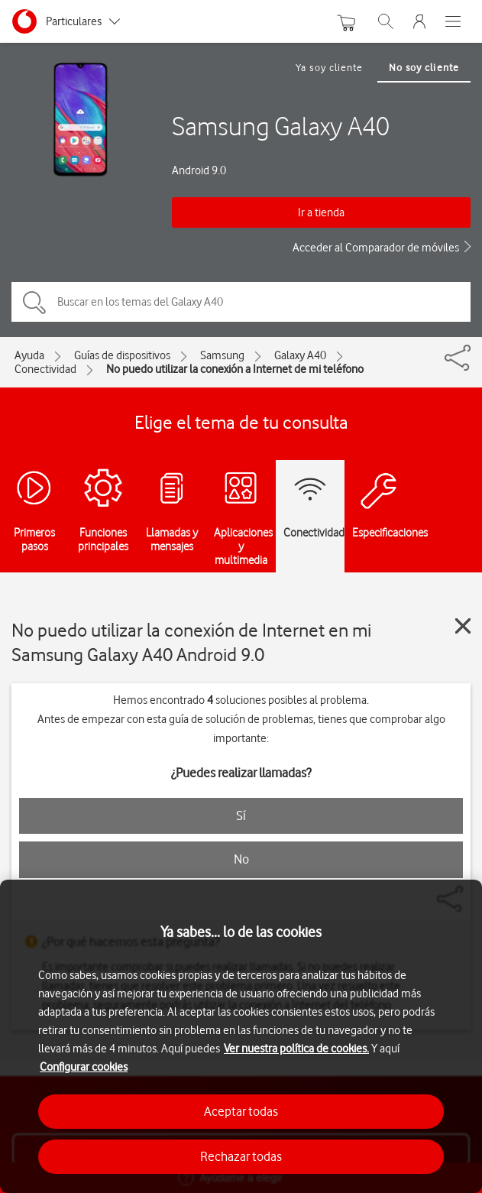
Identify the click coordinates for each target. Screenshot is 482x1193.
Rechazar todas (241, 1156)
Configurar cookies (84, 1067)
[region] (241, 1036)
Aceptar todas (241, 1111)
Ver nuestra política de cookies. (296, 1048)
